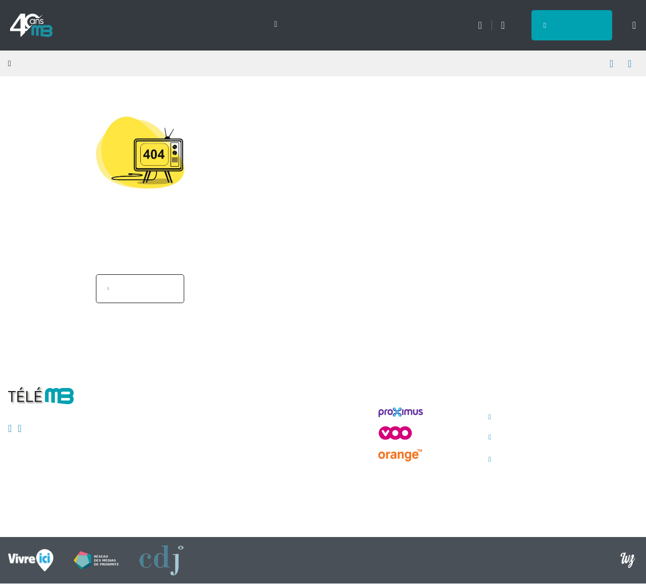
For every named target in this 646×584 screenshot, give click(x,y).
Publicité (189, 456)
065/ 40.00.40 (525, 417)
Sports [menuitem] (132, 24)
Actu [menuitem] (86, 24)
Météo (479, 25)
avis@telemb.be (528, 437)
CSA (182, 438)
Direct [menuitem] (245, 24)
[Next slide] (270, 24)
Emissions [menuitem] (189, 24)
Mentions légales (204, 420)
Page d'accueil (145, 288)
